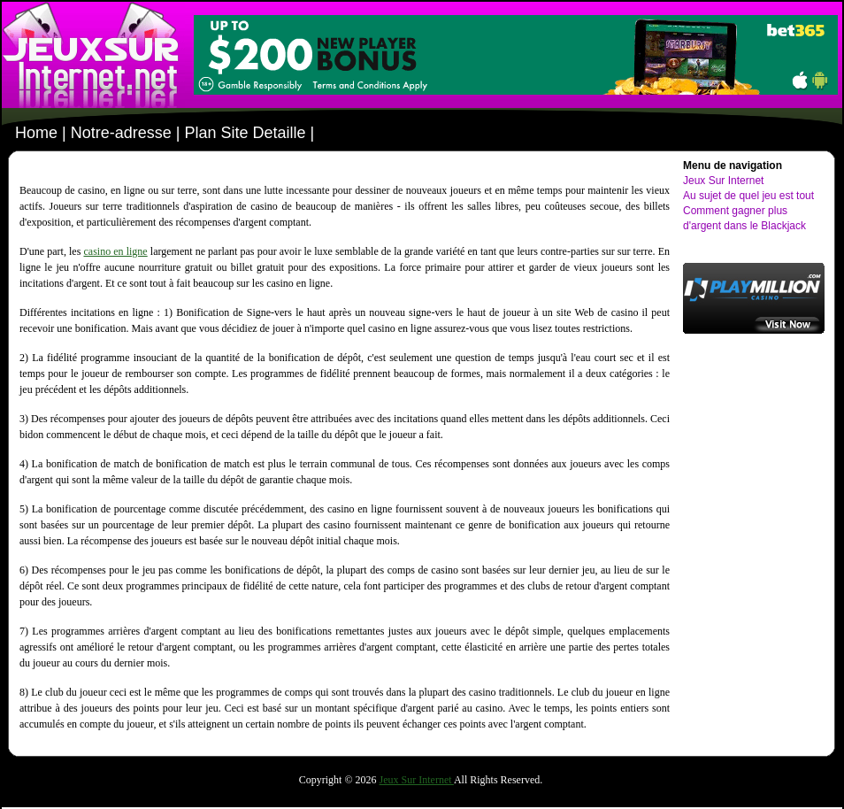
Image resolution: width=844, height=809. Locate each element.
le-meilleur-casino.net (93, 55)
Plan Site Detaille (244, 133)
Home (36, 133)
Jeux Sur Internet (723, 180)
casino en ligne (115, 251)
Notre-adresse (121, 133)
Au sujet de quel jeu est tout (748, 195)
